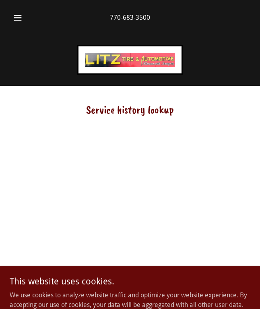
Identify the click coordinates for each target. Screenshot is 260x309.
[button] (21, 18)
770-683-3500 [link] (130, 17)
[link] (130, 60)
